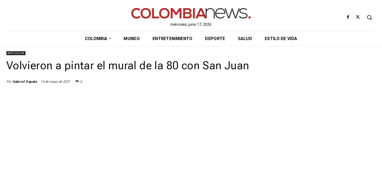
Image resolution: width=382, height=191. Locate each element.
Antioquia (15, 53)
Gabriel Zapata (25, 82)
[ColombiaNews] (191, 13)
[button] (369, 17)
